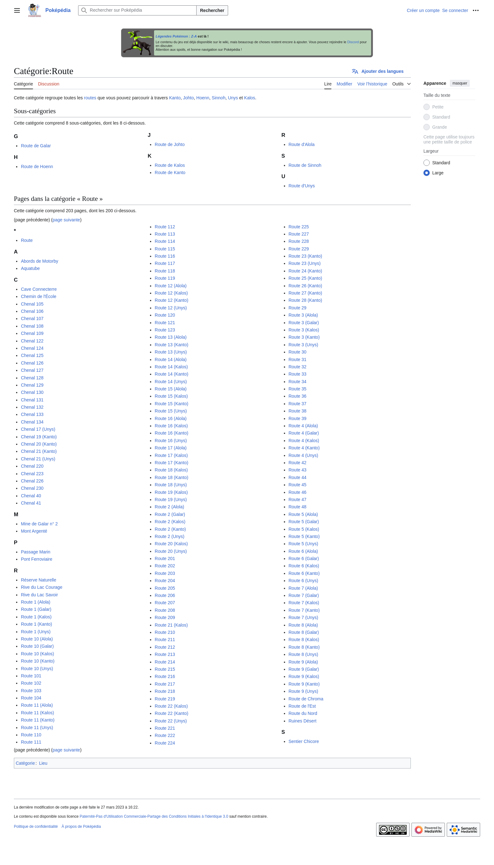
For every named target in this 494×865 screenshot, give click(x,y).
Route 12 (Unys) (171, 307)
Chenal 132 (32, 407)
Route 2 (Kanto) (170, 529)
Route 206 (165, 595)
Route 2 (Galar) (170, 514)
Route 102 (31, 683)
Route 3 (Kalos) (304, 329)
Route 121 (165, 322)
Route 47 (298, 499)
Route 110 (31, 734)
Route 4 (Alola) (303, 425)
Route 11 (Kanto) (38, 719)
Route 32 (298, 366)
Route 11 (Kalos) (37, 712)
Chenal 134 (32, 421)
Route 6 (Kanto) (304, 573)
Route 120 (165, 315)
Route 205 (165, 588)
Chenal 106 (32, 311)
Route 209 (165, 617)
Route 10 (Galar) (37, 646)
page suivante (66, 219)
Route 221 (165, 728)
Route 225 (299, 226)
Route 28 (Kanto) (305, 300)
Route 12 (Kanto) (171, 300)
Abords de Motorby (39, 261)
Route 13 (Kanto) (171, 344)
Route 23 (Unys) (305, 263)
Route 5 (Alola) (303, 514)
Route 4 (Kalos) (304, 440)
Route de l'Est (302, 706)
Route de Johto (170, 144)
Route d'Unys (302, 185)
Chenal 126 (32, 362)
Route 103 (31, 690)
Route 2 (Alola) (169, 506)
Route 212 (165, 647)
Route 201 (165, 558)
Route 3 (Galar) (304, 322)
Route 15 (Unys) (171, 410)
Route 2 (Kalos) (170, 521)
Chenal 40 (31, 495)
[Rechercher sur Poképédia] (137, 10)
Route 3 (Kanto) (304, 337)
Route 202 (165, 565)
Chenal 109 (32, 333)
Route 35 (298, 388)
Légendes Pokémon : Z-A (176, 36)
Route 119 (165, 278)
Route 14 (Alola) (171, 359)
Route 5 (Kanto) (304, 536)
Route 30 (298, 351)
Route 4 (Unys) (303, 455)
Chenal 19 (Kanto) (39, 436)
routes (90, 97)
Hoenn (202, 97)
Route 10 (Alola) (37, 638)
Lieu (43, 763)
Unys (233, 97)
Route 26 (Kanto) (305, 285)
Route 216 (165, 676)
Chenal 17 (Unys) (38, 429)
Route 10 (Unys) (37, 668)
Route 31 (298, 359)
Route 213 (165, 654)
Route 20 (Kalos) (171, 543)
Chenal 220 (32, 466)
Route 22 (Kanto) (171, 713)
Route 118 (165, 270)
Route (26, 240)
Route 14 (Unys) (171, 381)
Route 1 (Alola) (35, 602)
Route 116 (165, 256)
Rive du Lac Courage (41, 587)
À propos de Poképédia (81, 826)
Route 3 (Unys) (303, 344)
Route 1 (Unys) (35, 631)
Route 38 (298, 410)
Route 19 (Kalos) (171, 492)
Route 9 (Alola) (303, 661)
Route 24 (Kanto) (305, 270)
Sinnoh (219, 97)
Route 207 (165, 602)
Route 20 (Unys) (171, 551)
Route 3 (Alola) (303, 315)
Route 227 (299, 234)
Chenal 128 (32, 377)
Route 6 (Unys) (303, 580)
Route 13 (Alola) (171, 337)
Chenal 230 (32, 488)
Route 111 (31, 742)
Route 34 (298, 381)
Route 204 (165, 580)
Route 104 (31, 697)
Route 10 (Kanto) (38, 660)
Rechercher (212, 10)
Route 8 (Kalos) (304, 639)
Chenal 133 (32, 414)
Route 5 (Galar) (304, 521)
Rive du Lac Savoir (39, 594)
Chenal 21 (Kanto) (39, 451)
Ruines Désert (303, 720)
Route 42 (298, 462)
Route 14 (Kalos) (171, 366)
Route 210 (165, 632)
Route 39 (298, 418)
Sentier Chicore (304, 741)
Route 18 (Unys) (171, 484)
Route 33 (298, 374)
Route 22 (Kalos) (171, 706)
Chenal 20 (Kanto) (39, 444)
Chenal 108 (32, 326)
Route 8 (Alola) (303, 625)
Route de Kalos (170, 165)
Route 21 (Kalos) (171, 625)
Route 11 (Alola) (37, 705)
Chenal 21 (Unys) (38, 458)
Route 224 (165, 742)
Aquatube (30, 268)
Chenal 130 (32, 392)
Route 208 (165, 610)
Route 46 (298, 492)
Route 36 (298, 396)
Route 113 (165, 234)
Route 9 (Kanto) (304, 684)
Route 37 (298, 403)
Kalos (249, 97)
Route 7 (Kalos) (304, 602)
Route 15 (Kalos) (171, 396)
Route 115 (165, 248)
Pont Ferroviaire (36, 559)
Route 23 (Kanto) (305, 256)
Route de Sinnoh (305, 165)
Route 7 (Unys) (303, 617)
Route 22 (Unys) (171, 720)
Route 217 (165, 684)
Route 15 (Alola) (171, 388)
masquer (459, 83)
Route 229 (299, 248)
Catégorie (25, 763)
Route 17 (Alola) (171, 447)
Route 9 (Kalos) (304, 676)
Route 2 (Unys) (169, 536)
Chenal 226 (32, 480)
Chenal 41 (31, 503)
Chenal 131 (32, 399)
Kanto (175, 97)
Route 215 (165, 669)
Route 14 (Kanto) (171, 374)
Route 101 (31, 675)
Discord (353, 42)
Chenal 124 (32, 348)
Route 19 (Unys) (171, 499)
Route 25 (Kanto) (305, 278)
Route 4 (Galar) (304, 432)
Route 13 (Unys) (171, 351)
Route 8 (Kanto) (304, 647)
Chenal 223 (32, 473)
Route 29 (298, 307)
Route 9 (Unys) (303, 691)
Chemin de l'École (38, 296)
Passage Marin (35, 551)
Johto (188, 97)
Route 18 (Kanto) (171, 477)
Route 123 (165, 329)
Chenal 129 (32, 385)
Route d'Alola (302, 144)
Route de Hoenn (37, 166)
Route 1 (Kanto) (36, 624)
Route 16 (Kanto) (171, 432)
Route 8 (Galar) (304, 632)
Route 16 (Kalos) (171, 425)
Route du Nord (303, 713)
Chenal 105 (32, 304)
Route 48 (298, 506)
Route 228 (299, 241)
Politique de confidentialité (36, 826)
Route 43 (298, 469)
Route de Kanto (170, 172)
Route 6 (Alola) (303, 551)
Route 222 (165, 735)
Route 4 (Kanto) (304, 447)
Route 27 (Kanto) (305, 292)
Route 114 (165, 241)
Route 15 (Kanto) (171, 403)
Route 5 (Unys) (303, 543)
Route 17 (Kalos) (171, 455)
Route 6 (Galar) (304, 558)
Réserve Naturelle (38, 579)
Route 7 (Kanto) (304, 610)
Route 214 (165, 661)
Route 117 (165, 263)
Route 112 (165, 226)
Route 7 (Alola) (303, 588)
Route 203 (165, 573)
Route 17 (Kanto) (171, 462)
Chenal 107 (32, 318)
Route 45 (298, 484)
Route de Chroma (306, 698)
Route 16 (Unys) (171, 440)
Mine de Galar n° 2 (39, 523)
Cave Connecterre (39, 289)
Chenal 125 (32, 355)
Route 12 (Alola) (171, 285)
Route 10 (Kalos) (37, 653)
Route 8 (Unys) (303, 654)
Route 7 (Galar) (304, 595)
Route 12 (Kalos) (171, 292)
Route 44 (298, 477)
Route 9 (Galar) (304, 669)
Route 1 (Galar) (36, 609)
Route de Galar (36, 145)
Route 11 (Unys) (37, 727)
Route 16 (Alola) (171, 418)
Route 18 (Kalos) (171, 469)
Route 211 (165, 639)
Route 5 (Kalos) (304, 529)
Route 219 (165, 698)
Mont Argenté (34, 531)
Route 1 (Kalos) (36, 616)
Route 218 (165, 691)
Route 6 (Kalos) (304, 565)
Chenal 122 (32, 340)
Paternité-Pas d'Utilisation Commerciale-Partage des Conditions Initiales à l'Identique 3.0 (154, 816)
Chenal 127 (32, 370)
